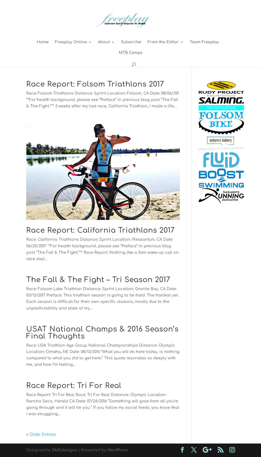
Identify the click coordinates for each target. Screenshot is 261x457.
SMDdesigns (64, 450)
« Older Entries (41, 434)
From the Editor (163, 42)
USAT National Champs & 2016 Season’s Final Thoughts (102, 332)
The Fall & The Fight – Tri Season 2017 (98, 280)
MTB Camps (130, 53)
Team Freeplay (204, 42)
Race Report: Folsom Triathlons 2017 (95, 84)
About (104, 42)
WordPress (117, 450)
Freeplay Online (71, 42)
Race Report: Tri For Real (73, 386)
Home (43, 42)
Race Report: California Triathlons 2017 (100, 230)
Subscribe (131, 42)
